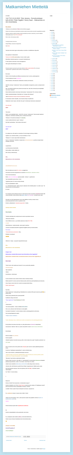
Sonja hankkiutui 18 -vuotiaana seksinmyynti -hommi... (57, 45)
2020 (52, 75)
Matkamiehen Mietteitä (27, 6)
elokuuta (54, 60)
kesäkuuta (54, 63)
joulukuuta (54, 40)
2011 (52, 90)
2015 (52, 83)
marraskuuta (54, 41)
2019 (52, 77)
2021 (52, 73)
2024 (52, 35)
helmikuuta (54, 70)
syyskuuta (54, 58)
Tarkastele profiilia (53, 97)
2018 (52, 78)
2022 (52, 38)
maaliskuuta (54, 68)
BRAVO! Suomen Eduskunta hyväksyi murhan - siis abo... (59, 48)
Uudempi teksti (9, 440)
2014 (52, 85)
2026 (52, 32)
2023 (52, 37)
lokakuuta (54, 43)
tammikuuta (54, 71)
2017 (52, 80)
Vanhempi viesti (42, 440)
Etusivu (25, 440)
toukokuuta (54, 65)
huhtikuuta (54, 66)
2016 (52, 82)
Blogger (43, 448)
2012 (52, 88)
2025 (52, 33)
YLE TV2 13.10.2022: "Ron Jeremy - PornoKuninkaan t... (59, 56)
